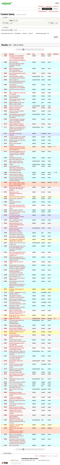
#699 (5, 84)
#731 (5, 205)
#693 (5, 56)
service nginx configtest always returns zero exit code (17, 329)
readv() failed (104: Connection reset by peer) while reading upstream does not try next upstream (17, 168)
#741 (5, 242)
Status (42, 54)
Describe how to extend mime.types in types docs (16, 233)
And (4, 23)
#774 (5, 364)
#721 (5, 166)
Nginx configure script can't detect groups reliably (16, 103)
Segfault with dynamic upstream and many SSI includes (15, 412)
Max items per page (41, 33)
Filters (5, 17)
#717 (5, 151)
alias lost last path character (17, 197)
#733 (5, 212)
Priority (49, 54)
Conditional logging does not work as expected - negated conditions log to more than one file (17, 154)
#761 (5, 320)
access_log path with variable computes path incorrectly (17, 137)
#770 (5, 351)
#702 (5, 96)
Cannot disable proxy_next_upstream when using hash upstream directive (16, 64)
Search (56, 8)
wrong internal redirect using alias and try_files (17, 212)
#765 (5, 335)
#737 (5, 228)
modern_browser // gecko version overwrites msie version (16, 365)
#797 (5, 445)
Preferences (41, 6)
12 (36, 49)
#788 (5, 410)
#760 (5, 318)
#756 (5, 302)
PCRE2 (11, 164)
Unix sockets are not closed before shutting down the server (16, 375)
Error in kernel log (14, 445)
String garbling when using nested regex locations (16, 348)
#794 (5, 428)
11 (34, 49)
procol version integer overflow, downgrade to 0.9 (16, 325)
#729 (5, 198)
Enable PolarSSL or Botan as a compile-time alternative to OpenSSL (17, 352)
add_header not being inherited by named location (17, 296)
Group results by (5, 30)
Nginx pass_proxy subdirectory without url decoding (15, 193)
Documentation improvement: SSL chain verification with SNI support (17, 116)
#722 (5, 172)
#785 (5, 400)
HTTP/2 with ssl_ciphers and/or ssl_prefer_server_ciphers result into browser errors (16, 430)
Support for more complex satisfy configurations (16, 369)
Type (33, 54)
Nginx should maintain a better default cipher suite (16, 161)
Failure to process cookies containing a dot (16, 111)
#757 (5, 305)
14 (40, 49)
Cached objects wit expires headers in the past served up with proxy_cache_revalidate (17, 266)
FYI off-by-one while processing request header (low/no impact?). (16, 216)
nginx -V (30, 33)
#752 (5, 292)
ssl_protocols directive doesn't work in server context (17, 340)
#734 (5, 215)
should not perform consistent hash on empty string (16, 336)
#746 (5, 265)
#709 (5, 119)
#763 (5, 328)
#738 (5, 233)
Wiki (39, 8)
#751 (5, 289)
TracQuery (42, 456)
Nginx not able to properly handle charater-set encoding (17, 407)
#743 (5, 252)
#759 (5, 315)
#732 (5, 210)
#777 (5, 374)
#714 (5, 140)
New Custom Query (54, 11)
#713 (5, 137)
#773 (5, 361)
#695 (5, 68)
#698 (5, 80)
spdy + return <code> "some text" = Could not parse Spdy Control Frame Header (17, 184)
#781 (5, 386)
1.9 (54, 318)
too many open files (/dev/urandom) (14, 96)
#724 (5, 177)
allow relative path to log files (17, 382)
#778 (5, 379)
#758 (5, 310)
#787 (5, 407)
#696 (5, 73)
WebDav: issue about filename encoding (15, 108)
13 (38, 49)
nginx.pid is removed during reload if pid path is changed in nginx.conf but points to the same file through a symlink (17, 441)
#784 (5, 397)
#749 (5, 278)
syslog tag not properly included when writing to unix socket (17, 394)
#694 (5, 62)
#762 (5, 325)
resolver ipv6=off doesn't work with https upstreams (16, 175)
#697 (5, 76)
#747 (5, 270)
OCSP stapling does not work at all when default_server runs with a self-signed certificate (17, 248)
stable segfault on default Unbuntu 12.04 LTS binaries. (17, 124)
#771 (5, 356)
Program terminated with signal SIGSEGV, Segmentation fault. (16, 416)
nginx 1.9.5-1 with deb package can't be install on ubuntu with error (16, 436)
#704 (5, 102)
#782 (5, 389)
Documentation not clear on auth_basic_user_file (17, 386)
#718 (5, 157)
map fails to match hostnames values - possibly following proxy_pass (17, 307)
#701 (5, 92)
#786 (5, 404)
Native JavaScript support (16, 106)
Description (17, 33)
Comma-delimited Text (28, 460)
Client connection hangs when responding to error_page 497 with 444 (16, 70)
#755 (5, 299)
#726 (5, 187)
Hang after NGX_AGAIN (15, 372)
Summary (11, 54)
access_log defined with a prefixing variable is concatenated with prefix (16, 271)
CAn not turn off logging (15, 384)
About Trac (56, 6)
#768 (5, 348)
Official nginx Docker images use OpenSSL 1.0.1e (17, 100)
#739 (5, 236)
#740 (5, 239)
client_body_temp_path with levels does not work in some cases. (17, 207)
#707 (5, 111)
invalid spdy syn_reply (15, 172)
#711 (5, 127)
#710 (5, 124)
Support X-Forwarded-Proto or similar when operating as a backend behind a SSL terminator (17, 129)
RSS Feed (15, 460)
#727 (5, 192)
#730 (5, 202)
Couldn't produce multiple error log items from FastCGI (17, 77)
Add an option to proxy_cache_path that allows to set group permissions (17, 81)
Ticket (10, 20)
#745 (5, 262)
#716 (5, 146)
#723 (5, 174)
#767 (5, 343)
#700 (5, 89)
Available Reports (42, 11)
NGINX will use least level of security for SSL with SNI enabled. (17, 188)
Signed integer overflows (16, 210)
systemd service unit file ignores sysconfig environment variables (16, 229)
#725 (5, 182)
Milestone (55, 54)
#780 (5, 384)
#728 (5, 197)
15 (43, 49)
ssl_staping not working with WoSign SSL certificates (17, 240)
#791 (5, 425)
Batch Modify (7, 453)
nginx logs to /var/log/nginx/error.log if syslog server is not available (17, 86)
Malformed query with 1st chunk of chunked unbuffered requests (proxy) (17, 258)
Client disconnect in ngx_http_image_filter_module (17, 303)
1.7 (54, 146)
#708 (5, 114)
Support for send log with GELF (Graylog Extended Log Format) (17, 421)
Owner (28, 54)
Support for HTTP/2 (14, 318)
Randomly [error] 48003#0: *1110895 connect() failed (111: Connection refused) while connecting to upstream (17, 58)
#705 (5, 106)
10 (31, 49)
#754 (5, 295)
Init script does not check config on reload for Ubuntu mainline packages (16, 179)
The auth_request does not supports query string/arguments (16, 322)
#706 (5, 107)
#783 (5, 392)
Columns (6, 27)
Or (49, 23)
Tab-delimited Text (43, 460)
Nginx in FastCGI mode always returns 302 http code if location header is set (17, 312)
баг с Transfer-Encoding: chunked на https (16, 220)
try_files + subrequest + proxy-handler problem (17, 293)
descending (21, 30)
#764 (5, 331)
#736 (5, 223)
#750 (5, 281)
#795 (5, 434)
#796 (5, 439)
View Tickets (47, 8)
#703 (5, 99)
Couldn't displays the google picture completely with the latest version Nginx (17, 120)
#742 (5, 246)
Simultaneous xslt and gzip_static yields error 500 (16, 158)
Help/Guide (48, 6)
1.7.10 (55, 172)
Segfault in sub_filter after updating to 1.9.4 (16, 425)
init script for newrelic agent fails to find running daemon (17, 236)
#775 (5, 369)
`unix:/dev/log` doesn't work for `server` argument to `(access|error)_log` (17, 357)
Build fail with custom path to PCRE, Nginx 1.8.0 (17, 315)
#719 (5, 161)
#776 (5, 372)
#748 (5, 275)
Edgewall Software (17, 463)
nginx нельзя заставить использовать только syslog (17, 299)
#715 (5, 143)
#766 (5, 340)
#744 (5, 257)
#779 (5, 382)
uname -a (24, 33)
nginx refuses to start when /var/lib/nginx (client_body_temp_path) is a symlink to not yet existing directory (17, 284)
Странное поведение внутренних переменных (16, 397)
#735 (5, 220)
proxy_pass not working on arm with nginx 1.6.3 (16, 275)
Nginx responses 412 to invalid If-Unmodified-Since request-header (16, 225)
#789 (5, 415)
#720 (5, 164)
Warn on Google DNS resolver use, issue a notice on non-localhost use (17, 254)
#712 (5, 133)
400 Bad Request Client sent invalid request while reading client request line (17, 148)
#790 (5, 420)
